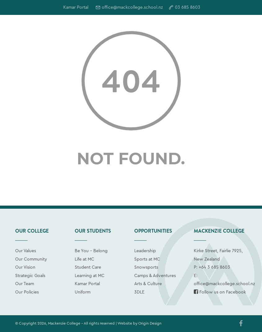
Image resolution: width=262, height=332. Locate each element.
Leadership (145, 251)
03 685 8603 (187, 7)
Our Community (31, 259)
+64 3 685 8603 (214, 267)
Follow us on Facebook (220, 292)
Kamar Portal (87, 284)
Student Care (88, 267)
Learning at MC (89, 276)
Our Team (24, 284)
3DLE (139, 292)
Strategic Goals (30, 276)
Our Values (25, 251)
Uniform (83, 292)
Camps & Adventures (155, 276)
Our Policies (27, 292)
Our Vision (25, 267)
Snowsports (146, 267)
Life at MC (84, 259)
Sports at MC (147, 259)
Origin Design (150, 323)
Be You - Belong (91, 251)
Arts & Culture (148, 284)
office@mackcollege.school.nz (132, 7)
